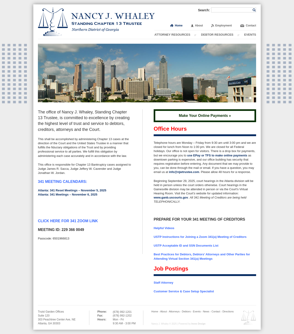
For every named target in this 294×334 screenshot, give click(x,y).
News (206, 311)
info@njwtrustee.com (184, 172)
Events (250, 34)
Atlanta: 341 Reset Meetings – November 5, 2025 (72, 190)
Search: (204, 10)
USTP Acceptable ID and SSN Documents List (186, 245)
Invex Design (198, 323)
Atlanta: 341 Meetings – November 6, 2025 (67, 194)
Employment (223, 25)
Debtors (186, 311)
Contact (251, 25)
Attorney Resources (172, 34)
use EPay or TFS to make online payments (217, 155)
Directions (228, 311)
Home (178, 25)
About (199, 25)
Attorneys (174, 311)
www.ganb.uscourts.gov (171, 197)
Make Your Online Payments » (205, 116)
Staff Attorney (163, 282)
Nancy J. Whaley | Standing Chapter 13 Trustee (96, 21)
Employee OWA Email (248, 317)
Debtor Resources (217, 34)
